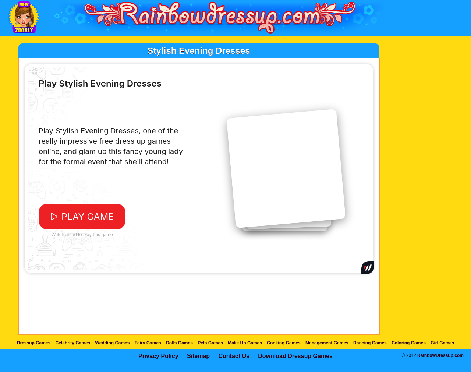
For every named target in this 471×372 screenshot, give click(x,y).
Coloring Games (409, 342)
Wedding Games (112, 342)
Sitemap (198, 356)
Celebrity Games (73, 342)
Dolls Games (179, 342)
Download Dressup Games (295, 356)
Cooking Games (283, 342)
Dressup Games (33, 342)
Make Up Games (245, 342)
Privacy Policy (158, 356)
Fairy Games (148, 342)
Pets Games (210, 342)
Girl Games (442, 342)
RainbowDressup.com (440, 355)
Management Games (326, 342)
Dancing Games (370, 342)
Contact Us (233, 356)
